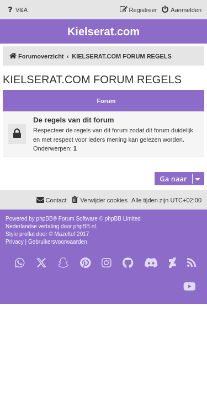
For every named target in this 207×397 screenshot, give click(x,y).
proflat (27, 234)
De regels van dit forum (73, 120)
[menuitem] (17, 10)
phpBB (44, 219)
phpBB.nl (84, 226)
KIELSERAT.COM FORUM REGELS (92, 79)
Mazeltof (65, 234)
